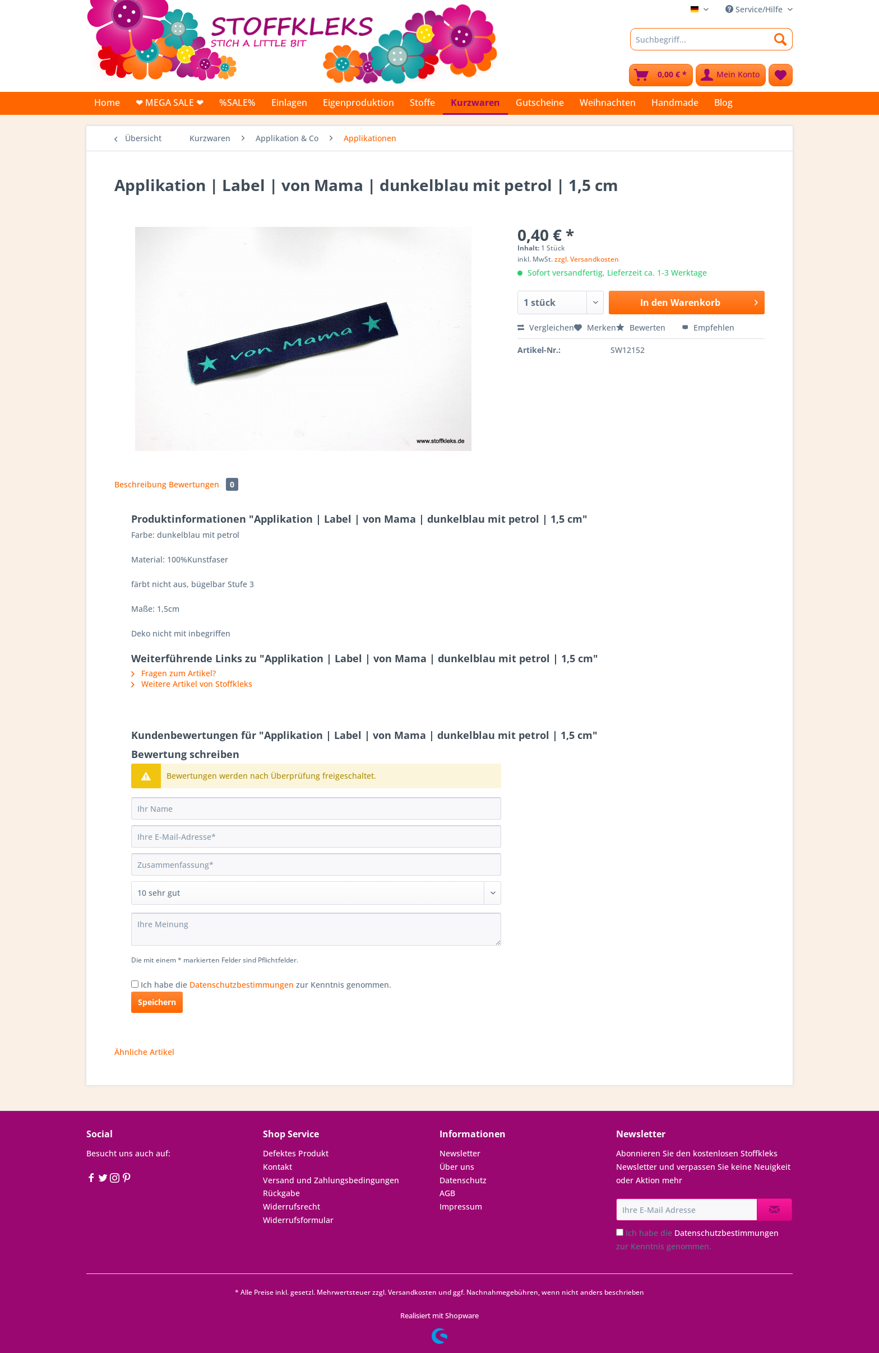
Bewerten (642, 327)
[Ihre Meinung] (316, 929)
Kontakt (277, 1166)
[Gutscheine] (540, 102)
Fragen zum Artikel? (173, 673)
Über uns (457, 1166)
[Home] (107, 102)
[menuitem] (711, 44)
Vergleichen (545, 327)
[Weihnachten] (608, 102)
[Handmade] (675, 102)
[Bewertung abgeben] (316, 893)
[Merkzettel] (781, 75)
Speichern (157, 1002)
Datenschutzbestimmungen (241, 984)
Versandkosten (412, 1292)
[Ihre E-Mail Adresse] (686, 1209)
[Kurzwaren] (475, 103)
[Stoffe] (422, 102)
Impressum (461, 1206)
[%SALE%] (237, 102)
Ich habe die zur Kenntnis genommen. (266, 984)
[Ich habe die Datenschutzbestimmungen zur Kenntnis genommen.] (134, 984)
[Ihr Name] (316, 808)
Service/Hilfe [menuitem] (755, 9)
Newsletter (460, 1153)
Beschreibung (140, 484)
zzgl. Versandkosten (586, 259)
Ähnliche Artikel (144, 1052)
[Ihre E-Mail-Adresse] (316, 836)
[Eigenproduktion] (358, 102)
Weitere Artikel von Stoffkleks (191, 683)
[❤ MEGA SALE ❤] (169, 102)
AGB (447, 1193)
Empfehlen (708, 327)
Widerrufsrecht (291, 1206)
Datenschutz (463, 1180)
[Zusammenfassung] (316, 864)
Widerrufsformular (298, 1220)
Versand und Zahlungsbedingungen (331, 1180)
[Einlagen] (289, 102)
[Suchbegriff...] (711, 39)
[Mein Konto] (731, 75)
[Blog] (723, 102)
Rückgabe (281, 1193)
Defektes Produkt (296, 1153)
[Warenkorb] (661, 75)
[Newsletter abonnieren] (774, 1209)
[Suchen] (781, 39)
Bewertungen (203, 484)
